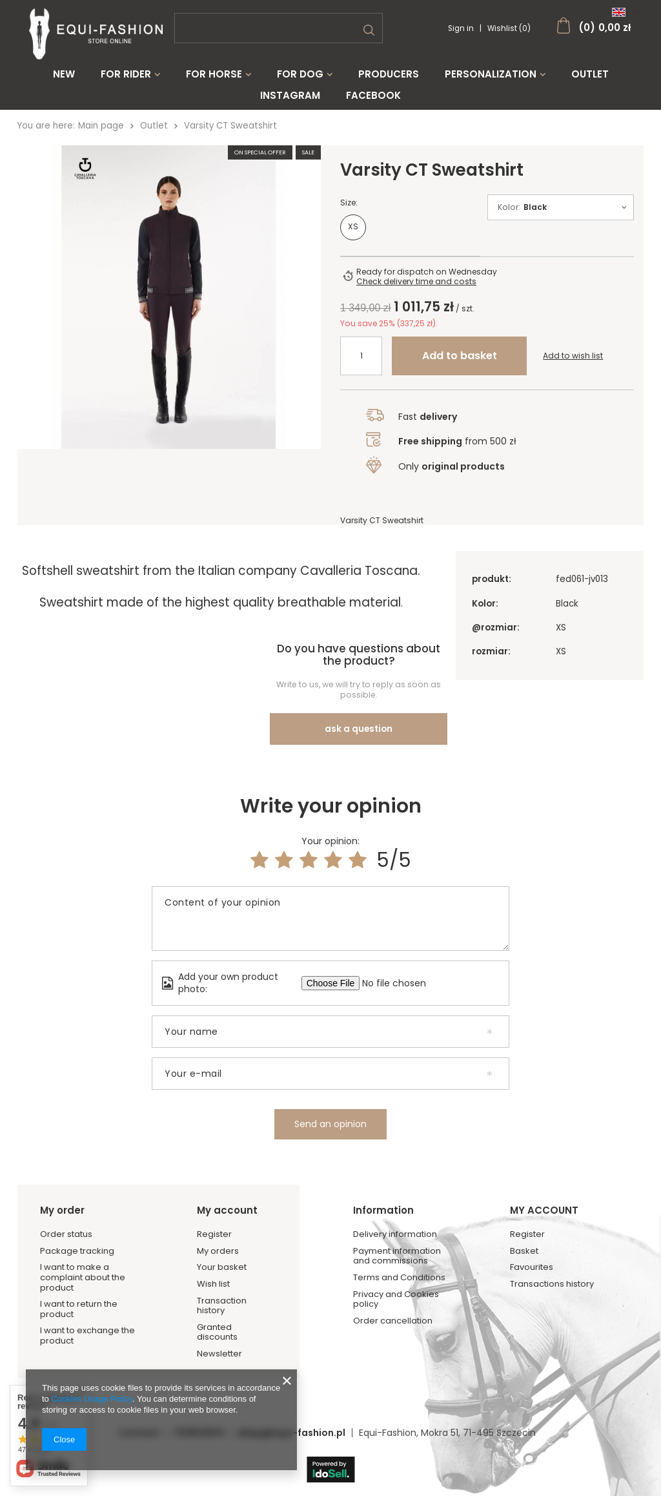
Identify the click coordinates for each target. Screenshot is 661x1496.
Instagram (290, 95)
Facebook (373, 95)
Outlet (590, 74)
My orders (218, 1236)
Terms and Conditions (399, 1262)
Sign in (462, 28)
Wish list (213, 1268)
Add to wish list (573, 362)
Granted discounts (217, 1317)
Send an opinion (330, 1108)
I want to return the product (78, 1293)
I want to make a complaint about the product (82, 1262)
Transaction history (222, 1290)
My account (227, 1195)
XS (353, 232)
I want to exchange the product (87, 1321)
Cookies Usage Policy (91, 1399)
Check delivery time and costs (416, 288)
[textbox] (278, 28)
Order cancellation (392, 1305)
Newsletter (219, 1338)
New (64, 74)
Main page (101, 125)
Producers (388, 74)
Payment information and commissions (397, 1241)
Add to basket (459, 362)
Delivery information (395, 1219)
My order (62, 1195)
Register (214, 1219)
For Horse (214, 74)
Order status (66, 1219)
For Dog (300, 74)
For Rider (126, 74)
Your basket (222, 1252)
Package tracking (77, 1236)
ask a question (358, 713)
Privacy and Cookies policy (396, 1284)
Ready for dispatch (395, 278)
